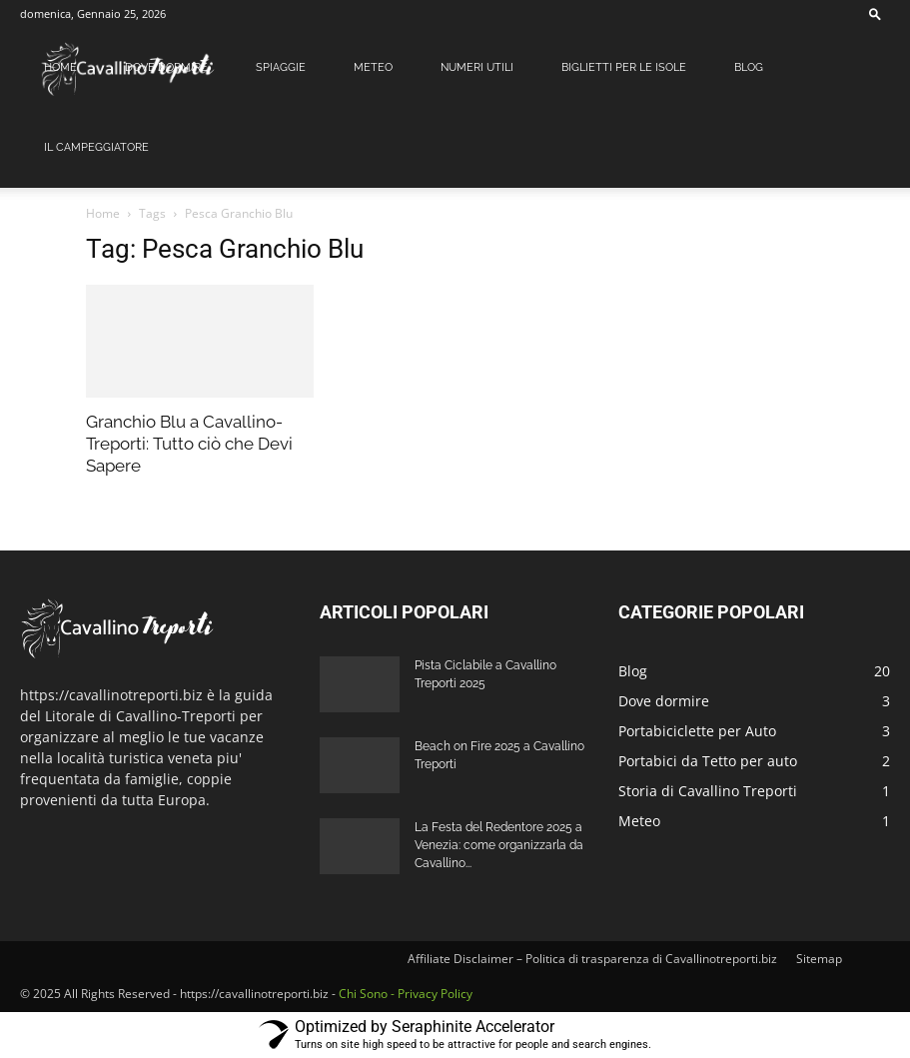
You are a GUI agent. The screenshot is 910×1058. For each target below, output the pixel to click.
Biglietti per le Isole (623, 67)
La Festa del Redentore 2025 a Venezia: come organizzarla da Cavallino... (499, 845)
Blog (748, 67)
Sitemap (819, 958)
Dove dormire (166, 67)
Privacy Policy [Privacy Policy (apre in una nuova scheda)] (435, 993)
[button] (875, 13)
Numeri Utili (477, 67)
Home (60, 67)
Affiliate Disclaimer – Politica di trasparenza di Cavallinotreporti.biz (592, 958)
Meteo (373, 67)
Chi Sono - (368, 993)
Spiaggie (281, 67)
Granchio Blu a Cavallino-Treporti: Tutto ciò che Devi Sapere (189, 444)
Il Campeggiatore (96, 147)
